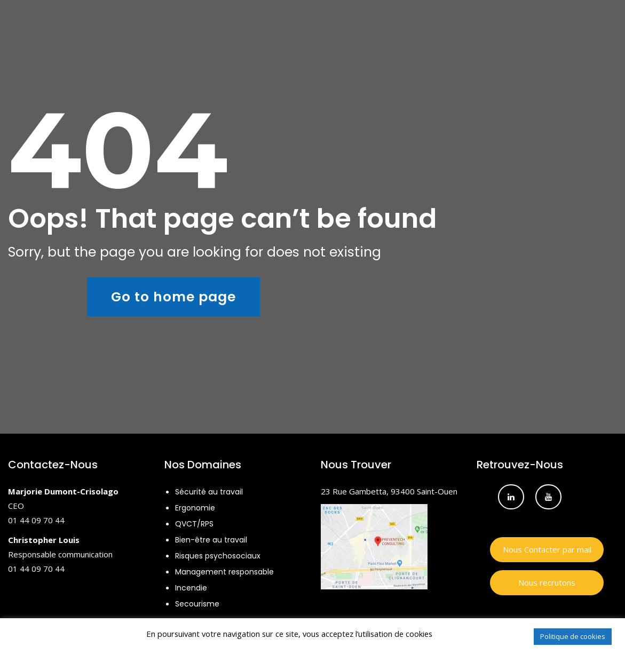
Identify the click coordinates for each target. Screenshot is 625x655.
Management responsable (224, 571)
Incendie (191, 587)
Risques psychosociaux (217, 555)
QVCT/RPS (194, 523)
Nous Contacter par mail (547, 549)
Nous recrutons (546, 582)
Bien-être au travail (211, 539)
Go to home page (173, 296)
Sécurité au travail (209, 491)
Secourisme (197, 603)
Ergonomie (195, 507)
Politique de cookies (572, 636)
